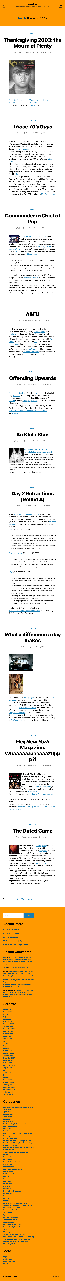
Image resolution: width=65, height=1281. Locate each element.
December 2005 (9, 1029)
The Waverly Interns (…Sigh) (13, 941)
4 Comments (45, 837)
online (38, 846)
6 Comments (47, 52)
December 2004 (9, 1058)
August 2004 (8, 1068)
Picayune (6, 1186)
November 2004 (9, 1060)
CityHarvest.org (17, 720)
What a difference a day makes (32, 637)
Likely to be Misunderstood (12, 1169)
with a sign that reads (27, 708)
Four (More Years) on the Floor (19, 968)
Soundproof (7, 1212)
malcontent (33, 349)
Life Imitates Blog (9, 1167)
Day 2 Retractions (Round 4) (32, 496)
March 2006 (7, 1021)
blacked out (32, 254)
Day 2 (11, 572)
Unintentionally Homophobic (13, 1227)
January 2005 (8, 1055)
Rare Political (7, 1193)
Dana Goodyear (22, 174)
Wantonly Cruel (8, 1232)
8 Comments (47, 765)
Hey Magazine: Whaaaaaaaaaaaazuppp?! (32, 750)
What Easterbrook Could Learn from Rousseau (28, 411)
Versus (5, 1229)
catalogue (13, 334)
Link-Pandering (8, 1171)
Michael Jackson (44, 246)
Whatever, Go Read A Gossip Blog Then (17, 1239)
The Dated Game (32, 831)
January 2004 (8, 1085)
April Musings (8, 1114)
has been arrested (31, 278)
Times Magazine (41, 863)
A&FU (32, 314)
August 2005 (8, 1038)
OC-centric (7, 1179)
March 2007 (7, 1012)
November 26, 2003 (32, 52)
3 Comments (47, 384)
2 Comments (46, 228)
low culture (32, 4)
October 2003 (8, 1092)
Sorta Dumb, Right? (10, 1210)
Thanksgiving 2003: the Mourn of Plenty (32, 43)
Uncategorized (8, 1222)
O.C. (35, 342)
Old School (7, 1181)
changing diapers (30, 401)
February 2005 (8, 1053)
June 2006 (7, 1014)
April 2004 (7, 1077)
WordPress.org (8, 1264)
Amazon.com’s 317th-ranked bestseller (24, 611)
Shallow (32, 120)
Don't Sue (6, 1131)
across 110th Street (43, 787)
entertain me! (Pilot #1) (11, 933)
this (17, 252)
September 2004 (9, 1065)
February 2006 (8, 1024)
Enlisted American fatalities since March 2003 (23, 103)
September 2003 (9, 1094)
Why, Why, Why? (9, 1244)
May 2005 (7, 1046)
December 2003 (9, 1087)
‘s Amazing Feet (26, 807)
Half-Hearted (8, 1157)
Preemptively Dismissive (12, 1191)
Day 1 (11, 529)
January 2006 (8, 1026)
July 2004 (7, 1070)
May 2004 (7, 1075)
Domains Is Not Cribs (10, 937)
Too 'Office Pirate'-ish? (11, 1219)
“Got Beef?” (32, 792)
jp (19, 228)
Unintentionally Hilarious (11, 1224)
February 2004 (8, 1082)
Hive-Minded (7, 1159)
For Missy (6, 1136)
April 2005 (7, 1048)
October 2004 (8, 1063)
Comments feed (9, 1261)
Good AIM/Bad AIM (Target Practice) (16, 945)
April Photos (7, 1116)
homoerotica (14, 344)
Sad (4, 1196)
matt (19, 52)
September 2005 (9, 1036)
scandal (37, 332)
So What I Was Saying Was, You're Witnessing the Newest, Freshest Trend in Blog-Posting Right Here (17, 1205)
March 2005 (7, 1051)
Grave (32, 33)
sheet (43, 332)
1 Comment (46, 133)
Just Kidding (7, 1164)
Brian (5, 957)
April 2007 (7, 1009)
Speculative (7, 1215)
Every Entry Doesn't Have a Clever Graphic (18, 1133)
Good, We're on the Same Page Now (15, 1152)
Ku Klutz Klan (32, 434)
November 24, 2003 (31, 506)
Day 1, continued (15, 553)
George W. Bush (15, 249)
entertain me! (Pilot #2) (11, 929)
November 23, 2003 (30, 837)
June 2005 (7, 1043)
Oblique (6, 1176)
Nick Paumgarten (48, 194)
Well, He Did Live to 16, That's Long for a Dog (18, 1237)
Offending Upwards (32, 378)
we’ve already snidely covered (26, 514)
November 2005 (9, 1031)
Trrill (5, 968)
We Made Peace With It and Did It (14, 1234)
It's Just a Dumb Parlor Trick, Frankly (16, 1162)
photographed (29, 698)
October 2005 (8, 1034)
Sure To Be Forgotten (10, 1217)
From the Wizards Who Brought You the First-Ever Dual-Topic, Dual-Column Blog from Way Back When (17, 1143)
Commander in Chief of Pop (32, 218)
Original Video (8, 1184)
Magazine (43, 851)
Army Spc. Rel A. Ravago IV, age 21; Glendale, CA (28, 100)
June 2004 (7, 1072)
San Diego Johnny (9, 980)
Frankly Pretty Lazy (10, 1138)
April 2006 (7, 1019)
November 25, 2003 (32, 133)
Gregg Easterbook (16, 393)
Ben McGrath (23, 149)
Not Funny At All (8, 1174)
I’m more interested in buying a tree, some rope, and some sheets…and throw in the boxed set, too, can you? (18, 974)
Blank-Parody (8, 1121)
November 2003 (9, 1089)
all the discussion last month (34, 236)
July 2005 (7, 1041)
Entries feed (7, 1259)
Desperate (7, 1128)
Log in (5, 1257)
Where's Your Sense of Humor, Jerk (15, 1241)
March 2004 (7, 1080)
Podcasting (7, 1188)
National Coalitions (31, 352)
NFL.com (16, 396)
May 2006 (7, 1017)
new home (37, 393)
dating (44, 846)
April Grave (7, 1112)
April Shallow (8, 1119)
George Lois (34, 105)
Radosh (12, 401)
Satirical (6, 1198)
